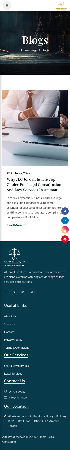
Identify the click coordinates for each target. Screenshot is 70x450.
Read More (16, 225)
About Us (10, 316)
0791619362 (17, 391)
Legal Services (13, 373)
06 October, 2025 (18, 173)
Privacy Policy (13, 339)
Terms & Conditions (16, 347)
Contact (9, 332)
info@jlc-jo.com (19, 397)
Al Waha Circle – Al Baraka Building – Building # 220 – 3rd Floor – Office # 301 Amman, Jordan (37, 420)
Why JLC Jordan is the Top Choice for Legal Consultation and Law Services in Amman (34, 184)
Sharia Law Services (16, 365)
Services (9, 324)
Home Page (29, 50)
